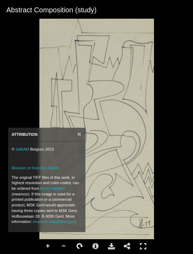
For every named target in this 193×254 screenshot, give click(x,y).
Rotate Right (80, 246)
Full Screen (143, 246)
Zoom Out (64, 246)
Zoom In (48, 246)
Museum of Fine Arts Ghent (35, 168)
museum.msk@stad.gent (54, 221)
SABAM (22, 149)
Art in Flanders (52, 188)
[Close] (79, 134)
